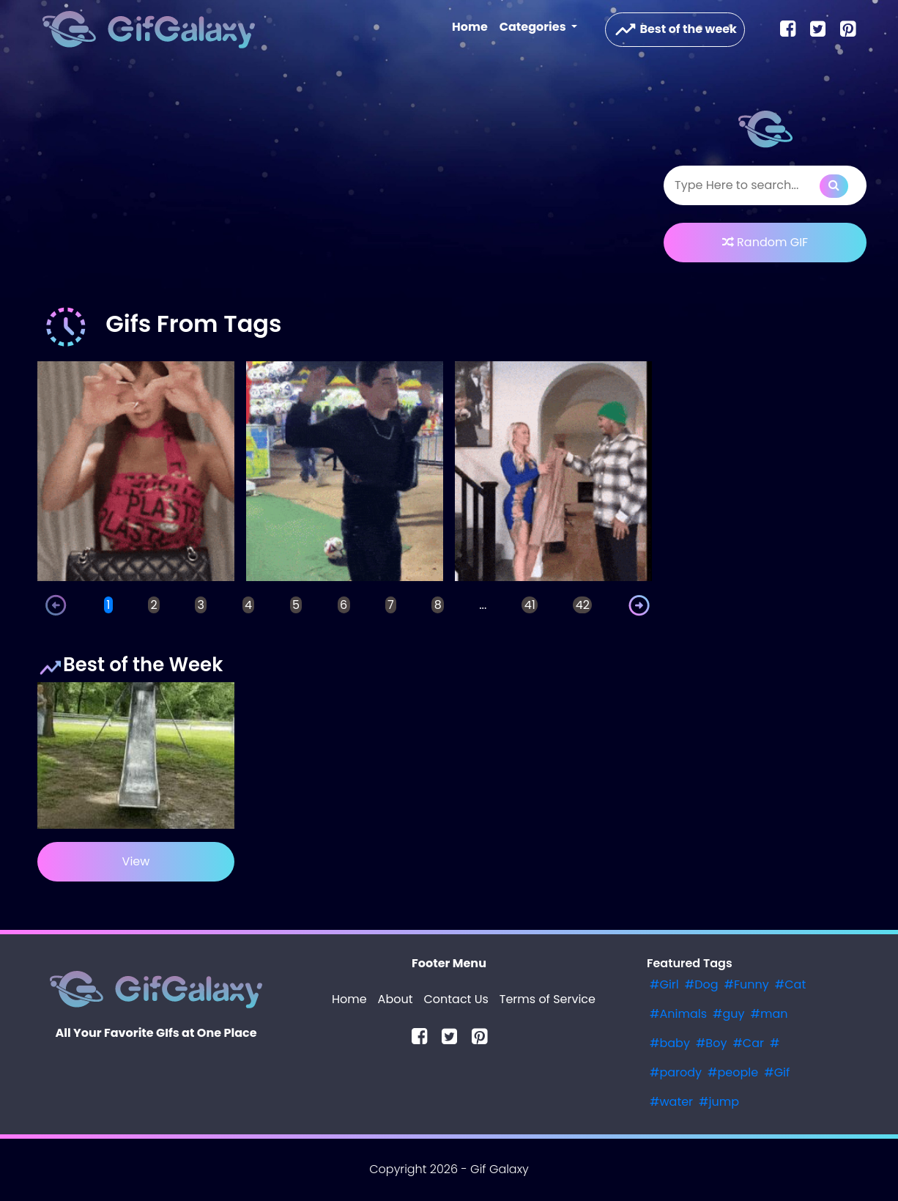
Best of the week (675, 30)
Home (473, 26)
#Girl (664, 984)
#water (671, 1101)
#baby (670, 1043)
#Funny (746, 984)
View (136, 861)
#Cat (790, 984)
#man (769, 1013)
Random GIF (765, 242)
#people (733, 1072)
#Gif (777, 1072)
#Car (748, 1043)
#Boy (711, 1043)
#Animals (678, 1013)
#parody (676, 1072)
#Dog (702, 984)
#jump (719, 1101)
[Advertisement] (344, 186)
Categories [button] (534, 26)
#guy (729, 1013)
